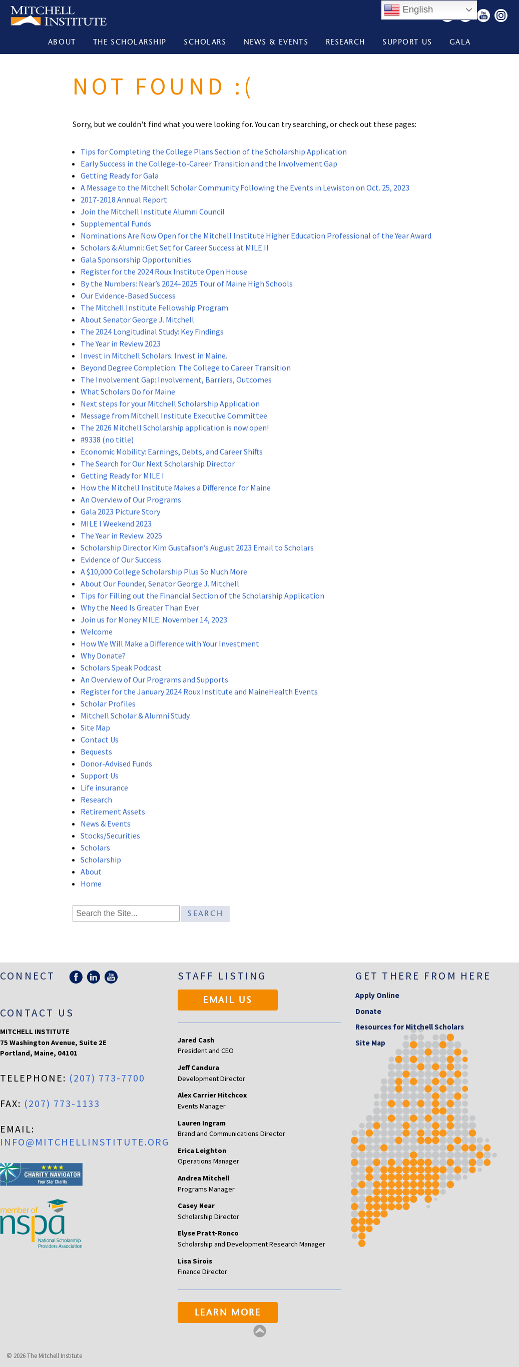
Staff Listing (222, 975)
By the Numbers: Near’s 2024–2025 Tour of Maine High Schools (187, 283)
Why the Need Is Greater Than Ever (140, 607)
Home (91, 883)
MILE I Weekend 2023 (116, 523)
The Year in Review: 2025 (121, 535)
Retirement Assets (113, 811)
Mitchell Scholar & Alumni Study (135, 715)
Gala (460, 42)
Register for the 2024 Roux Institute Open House (164, 271)
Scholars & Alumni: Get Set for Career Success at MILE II (175, 247)
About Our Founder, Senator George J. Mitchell (160, 583)
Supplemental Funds (116, 223)
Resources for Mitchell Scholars (409, 1026)
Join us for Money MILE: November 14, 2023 (154, 619)
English (408, 10)
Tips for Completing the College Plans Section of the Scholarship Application (214, 151)
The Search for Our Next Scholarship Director (158, 463)
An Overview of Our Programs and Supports (154, 679)
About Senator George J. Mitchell (137, 319)
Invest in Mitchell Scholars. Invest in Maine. (154, 355)
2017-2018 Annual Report (124, 199)
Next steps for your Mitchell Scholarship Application (170, 403)
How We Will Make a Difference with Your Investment (170, 643)
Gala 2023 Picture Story (120, 511)
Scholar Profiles (108, 703)
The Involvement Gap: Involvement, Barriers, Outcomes (177, 379)
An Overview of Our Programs (131, 499)
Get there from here (423, 975)
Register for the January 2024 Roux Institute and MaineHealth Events (199, 691)
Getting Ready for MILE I (122, 475)
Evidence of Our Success (121, 559)
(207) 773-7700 (107, 1078)
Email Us (228, 1001)
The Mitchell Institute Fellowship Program (154, 307)
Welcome (97, 631)
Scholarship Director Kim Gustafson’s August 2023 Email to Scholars (197, 547)
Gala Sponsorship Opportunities (136, 259)
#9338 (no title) (107, 439)
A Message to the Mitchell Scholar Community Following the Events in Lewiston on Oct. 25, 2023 (245, 187)
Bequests (96, 751)
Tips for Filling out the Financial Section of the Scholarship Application (202, 595)
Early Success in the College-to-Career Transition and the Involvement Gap (209, 163)
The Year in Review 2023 (121, 343)
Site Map (95, 727)
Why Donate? (103, 655)
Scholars (205, 42)
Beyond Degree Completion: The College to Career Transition (186, 367)
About (62, 42)
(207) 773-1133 (62, 1103)
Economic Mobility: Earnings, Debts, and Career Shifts (172, 451)
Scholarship (101, 859)
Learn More (228, 1313)
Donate (368, 1011)
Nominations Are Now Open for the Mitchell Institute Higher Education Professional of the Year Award (256, 235)
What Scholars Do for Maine (128, 391)
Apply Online (377, 995)
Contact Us (100, 739)
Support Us (407, 42)
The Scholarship (130, 42)
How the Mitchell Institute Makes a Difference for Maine (176, 487)
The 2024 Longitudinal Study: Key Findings (152, 331)
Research (345, 42)
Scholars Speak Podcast (121, 667)
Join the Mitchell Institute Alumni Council (153, 211)
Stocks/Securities (110, 835)
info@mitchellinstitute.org (84, 1142)
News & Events (276, 42)
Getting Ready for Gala (120, 175)
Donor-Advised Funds (116, 763)
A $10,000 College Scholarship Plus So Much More (164, 571)
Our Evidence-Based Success (128, 295)
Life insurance (104, 787)
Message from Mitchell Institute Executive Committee (174, 415)
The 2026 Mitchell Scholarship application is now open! (175, 427)
